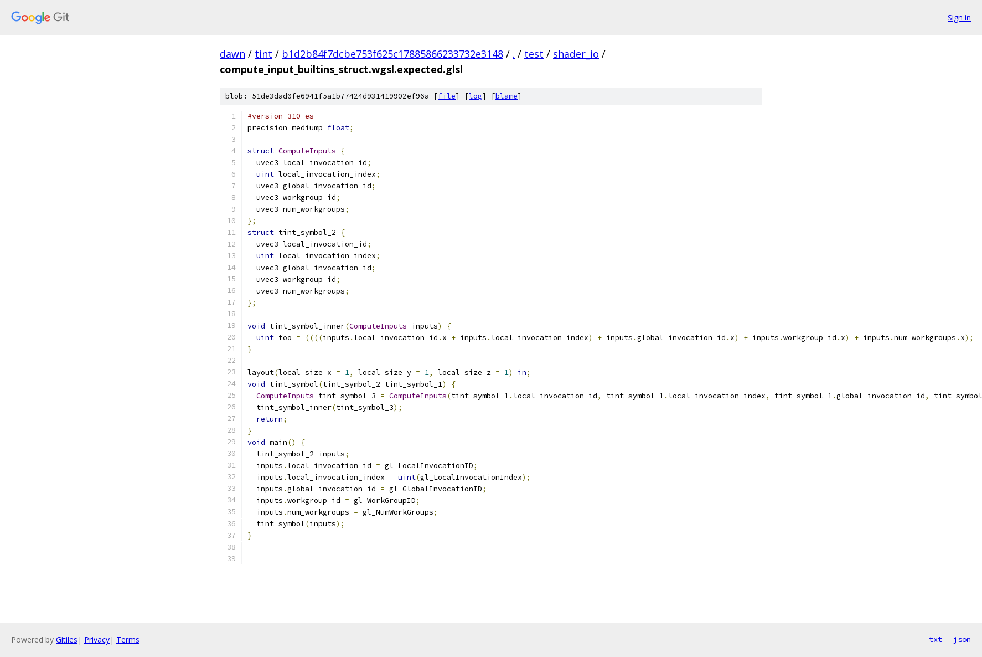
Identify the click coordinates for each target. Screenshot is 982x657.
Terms (127, 639)
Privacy (97, 639)
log (475, 96)
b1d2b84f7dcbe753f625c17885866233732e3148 (392, 53)
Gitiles (66, 639)
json (962, 639)
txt (935, 639)
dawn (232, 53)
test (534, 53)
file (447, 96)
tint (263, 53)
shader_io (576, 53)
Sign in (959, 17)
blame (506, 96)
